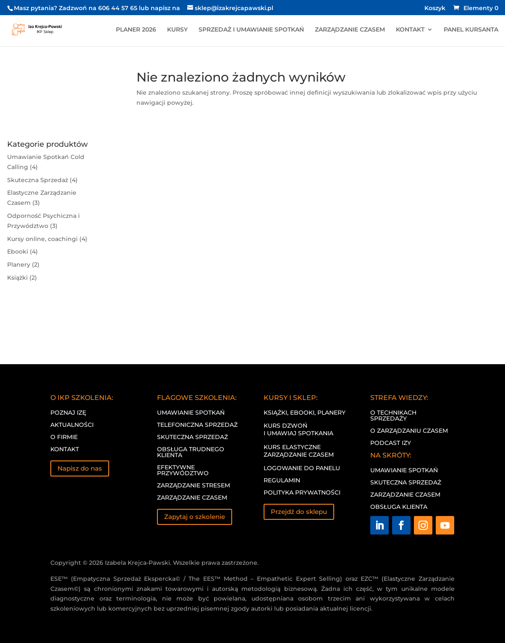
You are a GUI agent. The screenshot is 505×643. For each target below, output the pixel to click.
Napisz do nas (80, 468)
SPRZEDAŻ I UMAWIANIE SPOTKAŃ (251, 29)
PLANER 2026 (136, 29)
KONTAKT (410, 29)
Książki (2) (22, 277)
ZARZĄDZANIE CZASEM (350, 29)
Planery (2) (23, 264)
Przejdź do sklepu (299, 512)
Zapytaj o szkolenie (194, 517)
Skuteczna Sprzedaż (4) (42, 180)
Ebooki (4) (22, 251)
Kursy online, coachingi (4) (47, 239)
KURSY (177, 29)
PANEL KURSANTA (471, 29)
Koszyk (434, 8)
